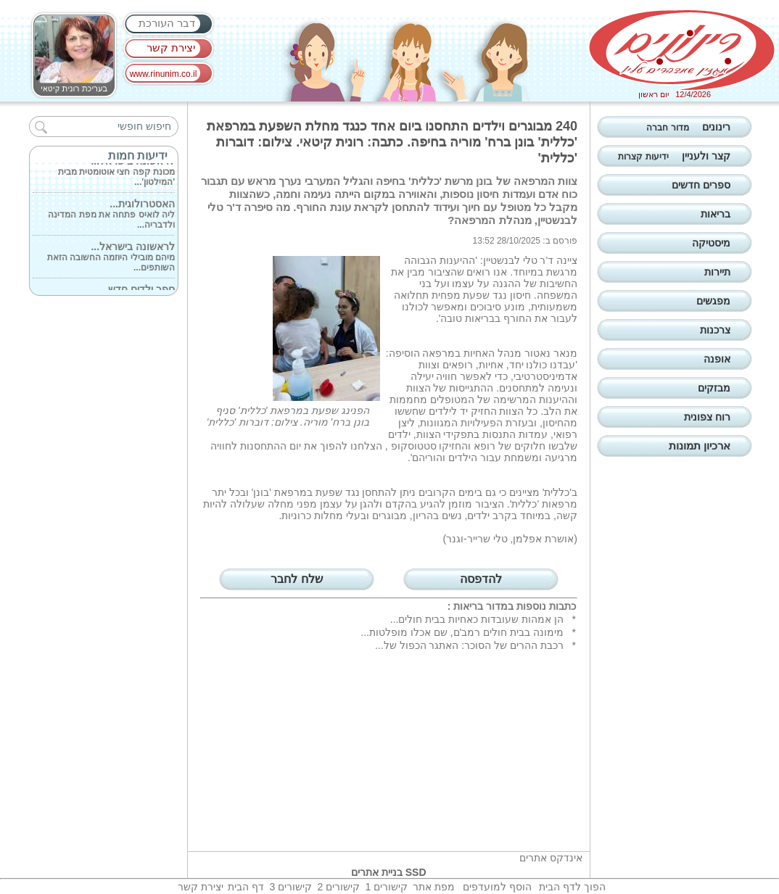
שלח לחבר (296, 579)
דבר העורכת (167, 23)
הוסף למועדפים (497, 887)
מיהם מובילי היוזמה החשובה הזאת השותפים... (111, 258)
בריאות (468, 606)
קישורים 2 (338, 887)
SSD (415, 872)
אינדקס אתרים (550, 858)
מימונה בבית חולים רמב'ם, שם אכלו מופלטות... (462, 632)
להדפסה (481, 579)
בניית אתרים (377, 872)
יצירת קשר (171, 47)
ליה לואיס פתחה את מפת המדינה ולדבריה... (111, 215)
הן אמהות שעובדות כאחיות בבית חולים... (477, 619)
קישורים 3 (290, 887)
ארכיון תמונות (699, 445)
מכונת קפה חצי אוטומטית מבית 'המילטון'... (116, 173)
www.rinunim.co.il (163, 74)
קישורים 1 (386, 887)
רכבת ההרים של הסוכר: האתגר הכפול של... (469, 645)
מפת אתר (434, 887)
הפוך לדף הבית (572, 887)
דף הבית (246, 887)
